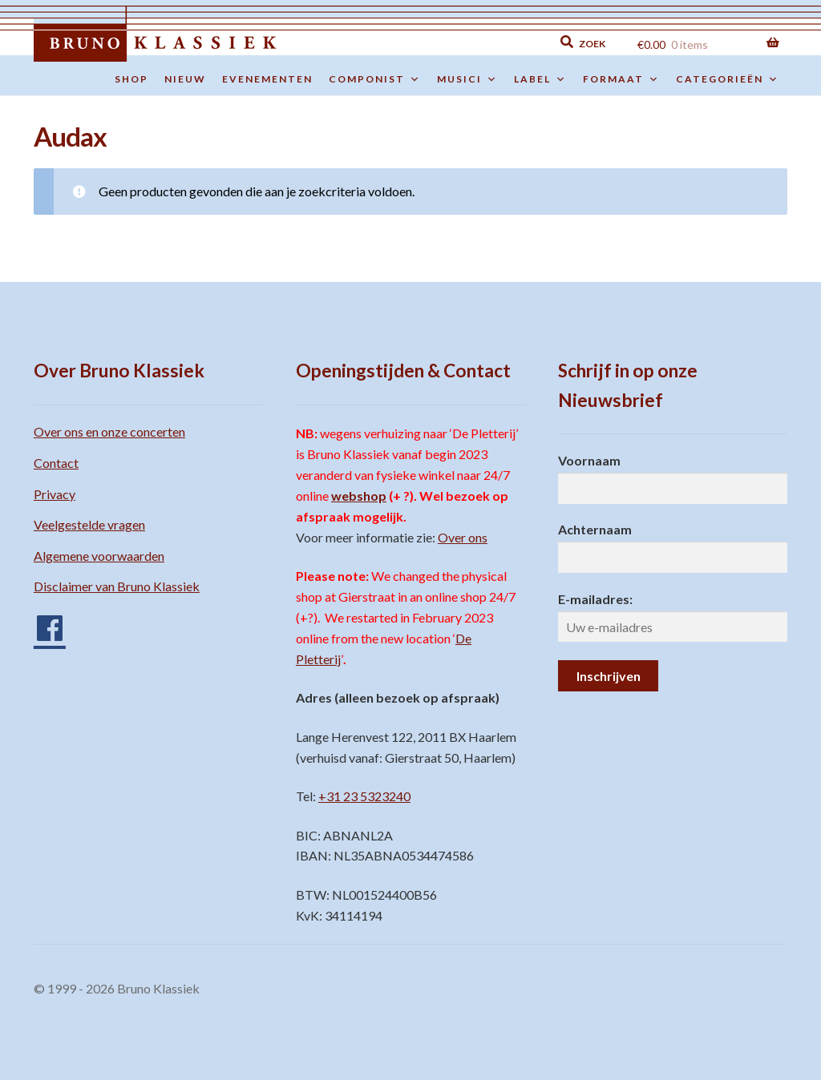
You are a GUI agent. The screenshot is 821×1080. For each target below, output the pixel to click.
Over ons (462, 537)
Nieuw (185, 79)
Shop (131, 79)
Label (540, 79)
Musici (467, 79)
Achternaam (595, 529)
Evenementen (267, 79)
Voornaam (589, 460)
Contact (56, 462)
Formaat (621, 79)
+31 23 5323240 (364, 796)
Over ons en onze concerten (109, 431)
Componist (375, 79)
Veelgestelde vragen (89, 524)
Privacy (54, 494)
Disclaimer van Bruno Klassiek (117, 586)
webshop (358, 495)
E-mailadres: (595, 598)
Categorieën (727, 79)
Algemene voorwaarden (99, 555)
